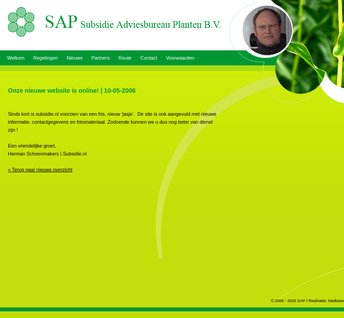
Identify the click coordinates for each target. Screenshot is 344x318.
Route (125, 58)
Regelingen (46, 58)
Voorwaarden (180, 58)
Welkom (16, 58)
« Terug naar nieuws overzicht (40, 169)
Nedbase (336, 301)
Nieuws (74, 58)
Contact (148, 58)
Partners (100, 58)
